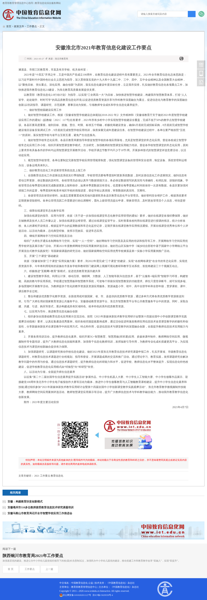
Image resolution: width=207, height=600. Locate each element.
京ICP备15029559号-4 (102, 595)
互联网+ (46, 271)
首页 (8, 26)
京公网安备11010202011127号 (77, 595)
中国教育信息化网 (201, 64)
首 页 (10, 569)
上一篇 (49, 569)
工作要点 (32, 26)
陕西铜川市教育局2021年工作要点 (33, 555)
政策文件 (19, 26)
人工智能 (130, 382)
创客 (169, 376)
